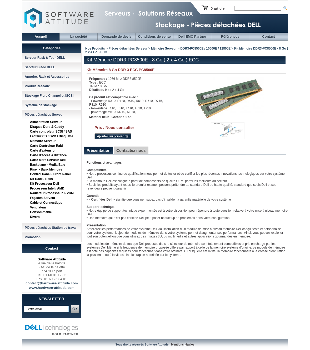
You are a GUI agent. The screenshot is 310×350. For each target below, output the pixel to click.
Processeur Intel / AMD (47, 188)
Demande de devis (116, 36)
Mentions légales (182, 344)
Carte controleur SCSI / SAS (51, 131)
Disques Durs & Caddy (47, 127)
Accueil (40, 36)
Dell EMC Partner (192, 36)
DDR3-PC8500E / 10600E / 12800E (205, 48)
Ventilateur (38, 207)
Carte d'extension (43, 150)
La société (78, 36)
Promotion (33, 237)
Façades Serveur (42, 198)
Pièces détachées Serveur (44, 114)
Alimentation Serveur (46, 122)
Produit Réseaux (37, 86)
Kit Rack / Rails (41, 179)
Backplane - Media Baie (47, 165)
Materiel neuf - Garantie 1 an (110, 117)
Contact (268, 36)
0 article (217, 8)
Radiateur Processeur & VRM (52, 193)
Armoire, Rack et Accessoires (47, 77)
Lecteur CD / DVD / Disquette (51, 136)
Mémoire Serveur (43, 141)
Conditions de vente (154, 36)
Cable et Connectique (46, 203)
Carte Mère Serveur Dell (48, 160)
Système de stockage (41, 105)
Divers (35, 217)
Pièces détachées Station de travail (51, 228)
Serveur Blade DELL (40, 67)
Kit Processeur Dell (44, 184)
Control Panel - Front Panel (50, 174)
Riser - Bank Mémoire (46, 169)
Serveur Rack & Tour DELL (45, 58)
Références (230, 36)
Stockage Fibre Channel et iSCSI (49, 96)
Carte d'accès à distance (48, 155)
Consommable (41, 212)
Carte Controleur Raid (46, 146)
